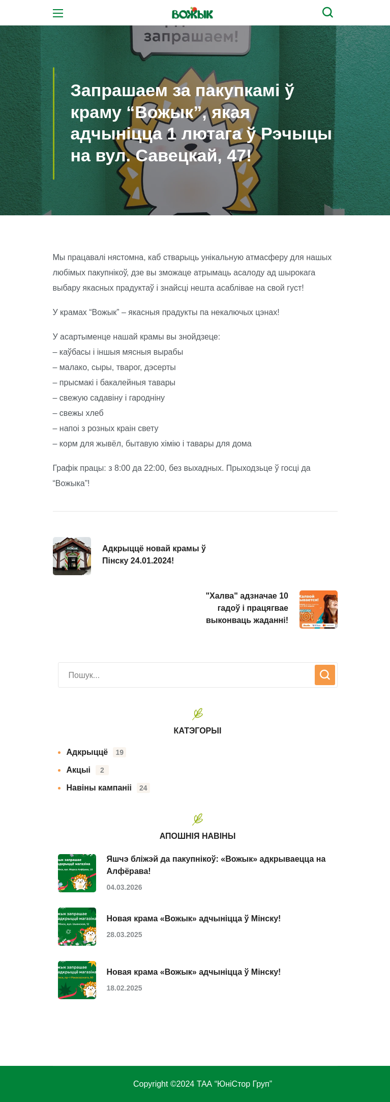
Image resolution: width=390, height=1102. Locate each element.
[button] (330, 12)
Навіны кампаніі (108, 788)
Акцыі (88, 770)
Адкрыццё (97, 752)
